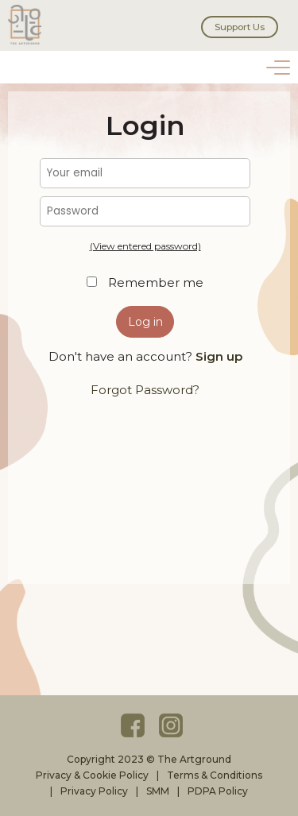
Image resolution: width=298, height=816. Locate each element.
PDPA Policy (218, 791)
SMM (157, 791)
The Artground (28, 24)
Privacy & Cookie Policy (92, 775)
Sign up (218, 356)
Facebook (133, 725)
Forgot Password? (145, 389)
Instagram (171, 725)
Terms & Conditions (214, 775)
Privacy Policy (94, 791)
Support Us (240, 27)
